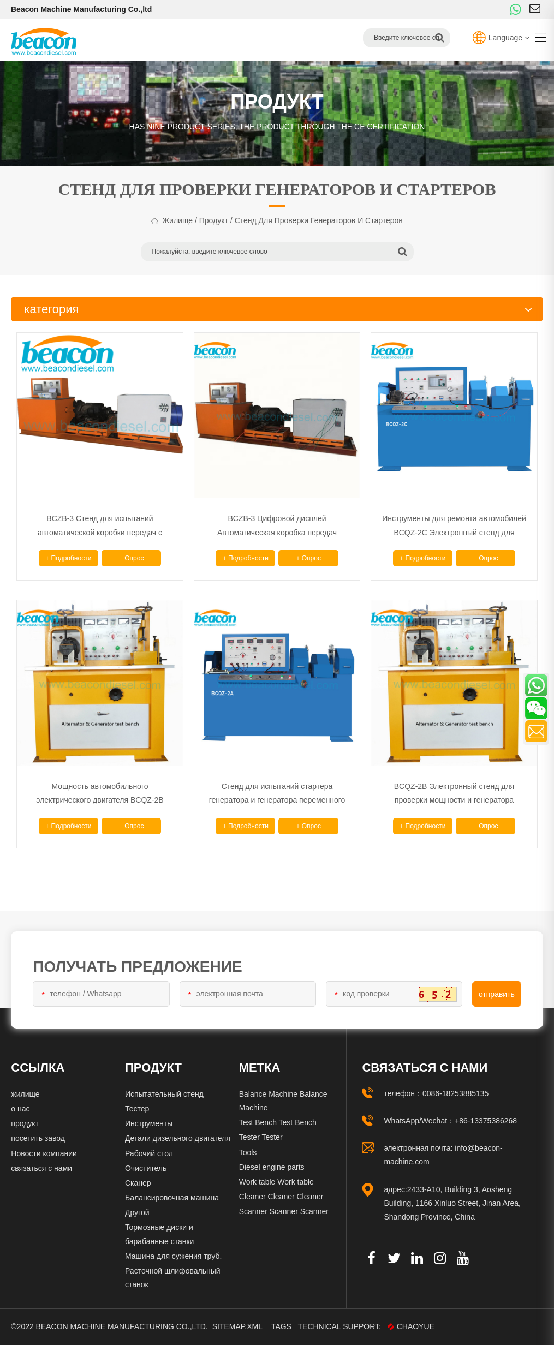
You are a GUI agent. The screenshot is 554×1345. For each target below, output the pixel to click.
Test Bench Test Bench (278, 1122)
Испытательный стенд (164, 1094)
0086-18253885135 (455, 1093)
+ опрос (131, 558)
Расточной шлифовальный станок (173, 1277)
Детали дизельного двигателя (177, 1138)
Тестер (137, 1108)
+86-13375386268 (486, 1120)
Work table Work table (276, 1181)
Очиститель (145, 1168)
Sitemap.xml (237, 1326)
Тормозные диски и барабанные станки (159, 1234)
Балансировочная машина (172, 1197)
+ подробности (68, 558)
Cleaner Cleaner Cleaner (281, 1196)
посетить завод (38, 1138)
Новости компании (44, 1153)
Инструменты (148, 1123)
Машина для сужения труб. (173, 1256)
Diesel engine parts (272, 1167)
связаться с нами (41, 1168)
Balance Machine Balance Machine (283, 1101)
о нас (20, 1108)
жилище (177, 220)
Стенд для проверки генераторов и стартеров (319, 220)
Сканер (138, 1183)
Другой (137, 1212)
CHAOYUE (411, 1326)
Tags (282, 1326)
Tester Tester (261, 1137)
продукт (213, 220)
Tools (248, 1152)
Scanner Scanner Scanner (284, 1211)
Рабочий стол (149, 1153)
